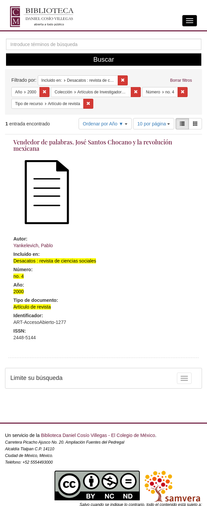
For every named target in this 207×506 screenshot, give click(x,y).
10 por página (153, 123)
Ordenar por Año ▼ (105, 123)
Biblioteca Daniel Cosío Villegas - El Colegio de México (98, 435)
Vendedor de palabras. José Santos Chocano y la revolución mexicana (92, 145)
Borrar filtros (181, 80)
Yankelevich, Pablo (33, 245)
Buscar (103, 59)
